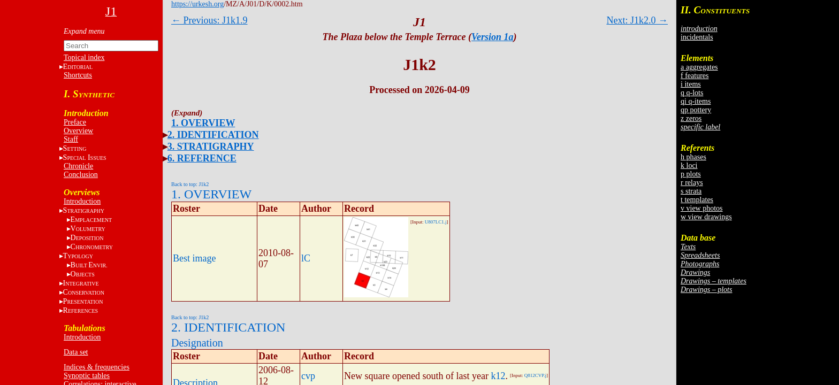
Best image (194, 258)
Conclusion (81, 175)
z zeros (691, 118)
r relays (692, 183)
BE (89, 265)
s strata (691, 191)
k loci (689, 165)
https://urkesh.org (197, 4)
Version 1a (492, 37)
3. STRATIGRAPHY (210, 146)
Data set (76, 352)
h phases (693, 157)
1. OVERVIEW (203, 123)
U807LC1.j (436, 222)
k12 (498, 376)
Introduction (82, 201)
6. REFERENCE (202, 158)
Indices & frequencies (96, 367)
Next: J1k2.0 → (637, 20)
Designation (197, 343)
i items (691, 84)
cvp (308, 376)
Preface (75, 122)
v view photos (702, 208)
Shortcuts (78, 75)
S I (84, 157)
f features (694, 76)
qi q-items (696, 101)
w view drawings (706, 217)
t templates (697, 200)
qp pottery (696, 110)
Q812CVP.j (535, 375)
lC (305, 258)
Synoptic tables (87, 376)
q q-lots (692, 93)
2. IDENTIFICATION (213, 134)
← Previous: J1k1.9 (209, 20)
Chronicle (78, 166)
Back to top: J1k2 (190, 184)
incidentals (697, 37)
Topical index (84, 57)
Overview (78, 131)
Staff (71, 139)
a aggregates (699, 67)
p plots (691, 174)
